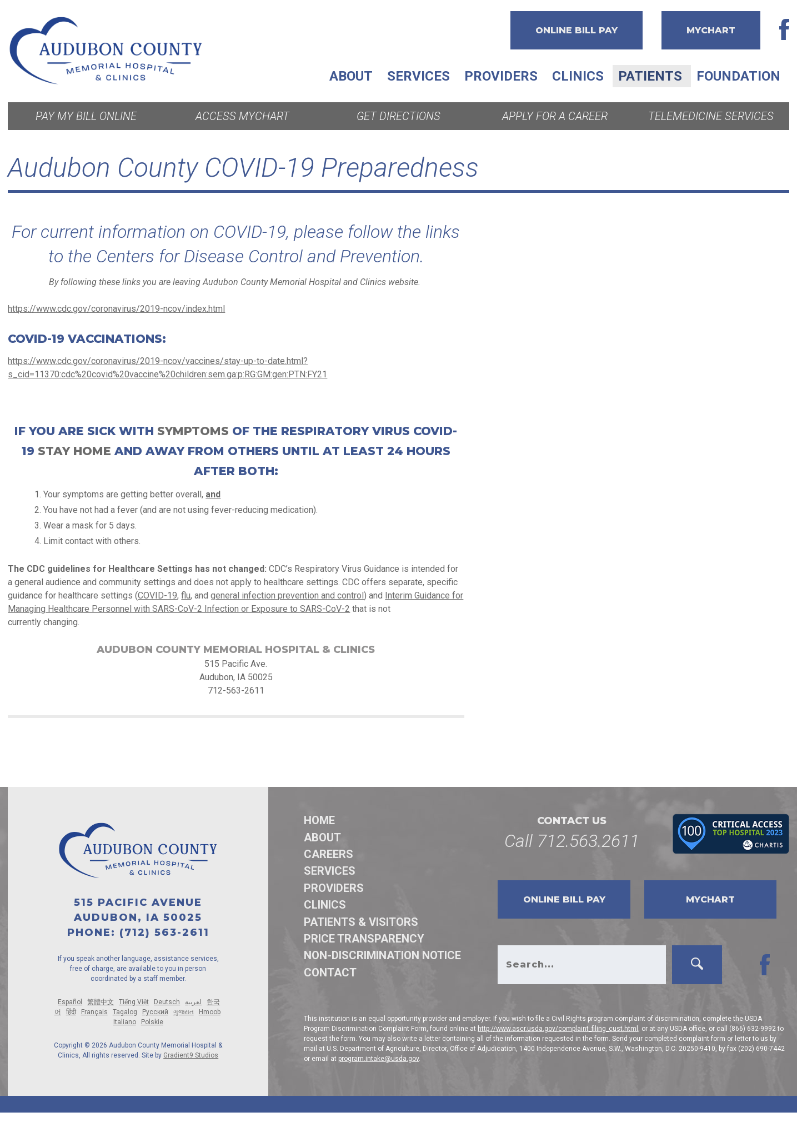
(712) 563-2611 (164, 932)
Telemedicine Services (711, 116)
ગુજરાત (183, 1012)
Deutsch (167, 1002)
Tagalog (125, 1012)
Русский (155, 1012)
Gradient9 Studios (190, 1055)
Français (94, 1012)
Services (418, 76)
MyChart (710, 30)
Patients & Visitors (361, 922)
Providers (501, 76)
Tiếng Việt (134, 1002)
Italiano (124, 1022)
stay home (74, 451)
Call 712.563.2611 (571, 840)
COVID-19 (157, 595)
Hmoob (209, 1012)
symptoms (193, 431)
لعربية (193, 1002)
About (351, 76)
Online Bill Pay (576, 30)
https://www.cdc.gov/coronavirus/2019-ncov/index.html (116, 308)
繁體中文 (100, 1002)
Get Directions (398, 116)
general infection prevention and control (287, 595)
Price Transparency (364, 938)
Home (319, 820)
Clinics (578, 76)
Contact (330, 972)
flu (186, 595)
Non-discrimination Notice (382, 955)
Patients (650, 76)
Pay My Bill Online (86, 116)
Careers (328, 854)
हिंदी (71, 1012)
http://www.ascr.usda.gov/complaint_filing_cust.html (558, 1029)
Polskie (152, 1022)
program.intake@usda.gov (378, 1059)
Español (70, 1002)
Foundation (738, 76)
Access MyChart (242, 116)
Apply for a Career (555, 116)
